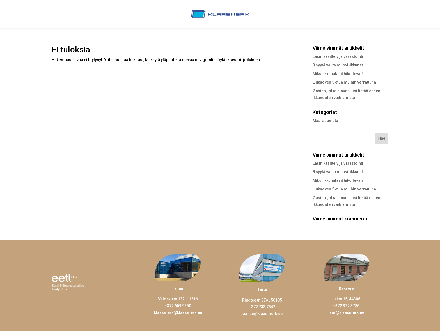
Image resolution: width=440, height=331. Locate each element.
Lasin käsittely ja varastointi (338, 56)
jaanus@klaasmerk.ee (262, 313)
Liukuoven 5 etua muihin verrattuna (344, 82)
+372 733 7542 (262, 307)
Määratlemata (325, 120)
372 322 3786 (347, 306)
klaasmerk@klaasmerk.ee (178, 312)
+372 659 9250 (178, 306)
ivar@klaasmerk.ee (346, 312)
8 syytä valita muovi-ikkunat (338, 65)
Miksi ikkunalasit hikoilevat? (338, 74)
